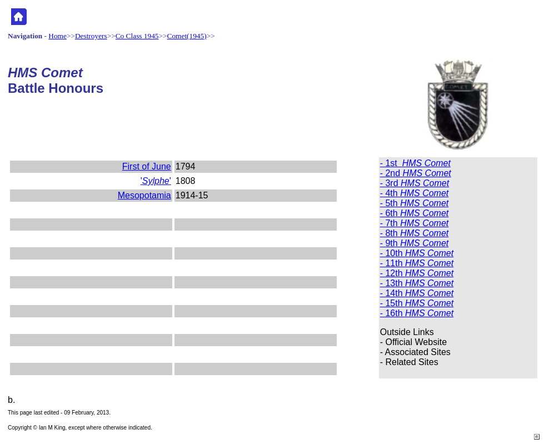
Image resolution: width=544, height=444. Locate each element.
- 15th (416, 303)
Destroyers (91, 36)
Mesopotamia (144, 195)
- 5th (414, 203)
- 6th (414, 213)
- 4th (414, 193)
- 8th (414, 233)
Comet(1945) (187, 36)
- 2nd (415, 173)
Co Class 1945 (137, 36)
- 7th (414, 223)
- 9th (414, 243)
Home (57, 36)
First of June (146, 166)
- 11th (416, 263)
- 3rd (414, 183)
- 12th (416, 273)
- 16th (416, 313)
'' (156, 181)
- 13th (416, 283)
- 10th (416, 253)
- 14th (416, 293)
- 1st (415, 163)
